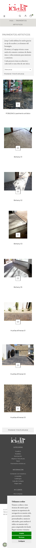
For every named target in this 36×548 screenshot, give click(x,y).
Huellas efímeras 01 (18, 331)
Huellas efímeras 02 (18, 374)
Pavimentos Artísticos (18, 463)
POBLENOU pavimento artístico (18, 113)
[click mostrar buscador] (20, 16)
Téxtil (18, 461)
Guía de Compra (18, 481)
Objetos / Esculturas (18, 458)
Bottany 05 (18, 287)
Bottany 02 (18, 200)
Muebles (18, 454)
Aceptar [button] (21, 533)
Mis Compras (18, 494)
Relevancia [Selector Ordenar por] (18, 69)
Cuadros (18, 451)
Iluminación (18, 456)
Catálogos (18, 478)
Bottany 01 (18, 157)
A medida (18, 476)
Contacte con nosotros (18, 473)
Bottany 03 (18, 244)
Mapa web (18, 483)
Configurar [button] (21, 541)
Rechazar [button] (21, 537)
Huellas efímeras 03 (18, 417)
